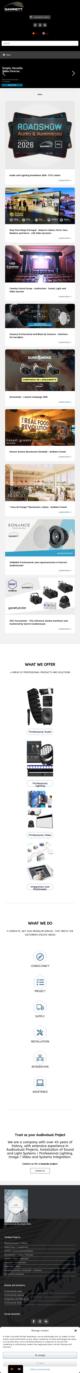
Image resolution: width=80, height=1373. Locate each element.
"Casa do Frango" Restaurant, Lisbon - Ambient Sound (40, 482)
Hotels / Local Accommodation (18, 1251)
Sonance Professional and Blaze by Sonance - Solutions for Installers (40, 316)
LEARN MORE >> (65, 180)
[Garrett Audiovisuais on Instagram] (40, 25)
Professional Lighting (14, 1295)
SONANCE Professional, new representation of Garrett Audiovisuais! (40, 537)
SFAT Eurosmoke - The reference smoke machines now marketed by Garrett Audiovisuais (40, 596)
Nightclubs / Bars (12, 1266)
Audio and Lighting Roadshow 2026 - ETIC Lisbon (40, 135)
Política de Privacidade (40, 1369)
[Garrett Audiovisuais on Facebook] (35, 25)
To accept (40, 1355)
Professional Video (13, 1303)
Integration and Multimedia (16, 1299)
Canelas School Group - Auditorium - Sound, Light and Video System (40, 264)
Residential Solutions (14, 1274)
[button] (75, 1330)
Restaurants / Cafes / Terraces (18, 1255)
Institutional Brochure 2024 (17, 1224)
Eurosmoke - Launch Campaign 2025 (40, 370)
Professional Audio (13, 1291)
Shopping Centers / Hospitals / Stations (23, 1270)
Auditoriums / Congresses (16, 1247)
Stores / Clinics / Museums (16, 1259)
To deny (40, 1363)
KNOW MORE (12, 85)
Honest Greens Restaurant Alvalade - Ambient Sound (40, 427)
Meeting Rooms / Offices (16, 1243)
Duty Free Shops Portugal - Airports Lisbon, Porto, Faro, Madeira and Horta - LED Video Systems (40, 206)
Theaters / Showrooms (15, 1262)
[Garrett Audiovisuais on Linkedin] (45, 25)
